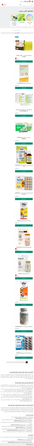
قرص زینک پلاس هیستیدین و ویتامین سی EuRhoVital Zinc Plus (8, 103)
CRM (27, 441)
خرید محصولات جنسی (17, 409)
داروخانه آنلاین (15, 341)
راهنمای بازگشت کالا (17, 398)
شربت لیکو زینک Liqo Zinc (8, 152)
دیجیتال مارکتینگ (31, 441)
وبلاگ (17, 420)
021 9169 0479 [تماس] (16, 385)
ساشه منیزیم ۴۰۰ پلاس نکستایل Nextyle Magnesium (8, 78)
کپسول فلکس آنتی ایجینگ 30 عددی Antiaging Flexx (25, 176)
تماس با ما (17, 424)
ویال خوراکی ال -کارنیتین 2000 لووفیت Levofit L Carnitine (25, 53)
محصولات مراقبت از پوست (17, 411)
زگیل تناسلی (17, 413)
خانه (32, 8)
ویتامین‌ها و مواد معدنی (29, 23)
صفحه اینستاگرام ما (17, 426)
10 (9, 186)
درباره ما (17, 422)
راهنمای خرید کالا (17, 394)
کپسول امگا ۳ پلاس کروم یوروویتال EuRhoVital (8, 176)
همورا (25, 441)
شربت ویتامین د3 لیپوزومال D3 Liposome (9, 52)
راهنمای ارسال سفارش (17, 396)
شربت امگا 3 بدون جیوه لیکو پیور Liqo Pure (25, 127)
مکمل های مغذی (21, 22)
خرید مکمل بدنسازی (17, 407)
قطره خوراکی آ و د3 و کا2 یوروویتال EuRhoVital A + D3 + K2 (25, 103)
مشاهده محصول (25, 58)
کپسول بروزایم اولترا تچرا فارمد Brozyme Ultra (8, 128)
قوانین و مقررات (17, 400)
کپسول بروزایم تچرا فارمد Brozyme (25, 152)
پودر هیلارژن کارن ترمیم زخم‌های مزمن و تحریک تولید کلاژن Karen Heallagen (25, 78)
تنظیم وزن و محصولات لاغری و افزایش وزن (14, 24)
